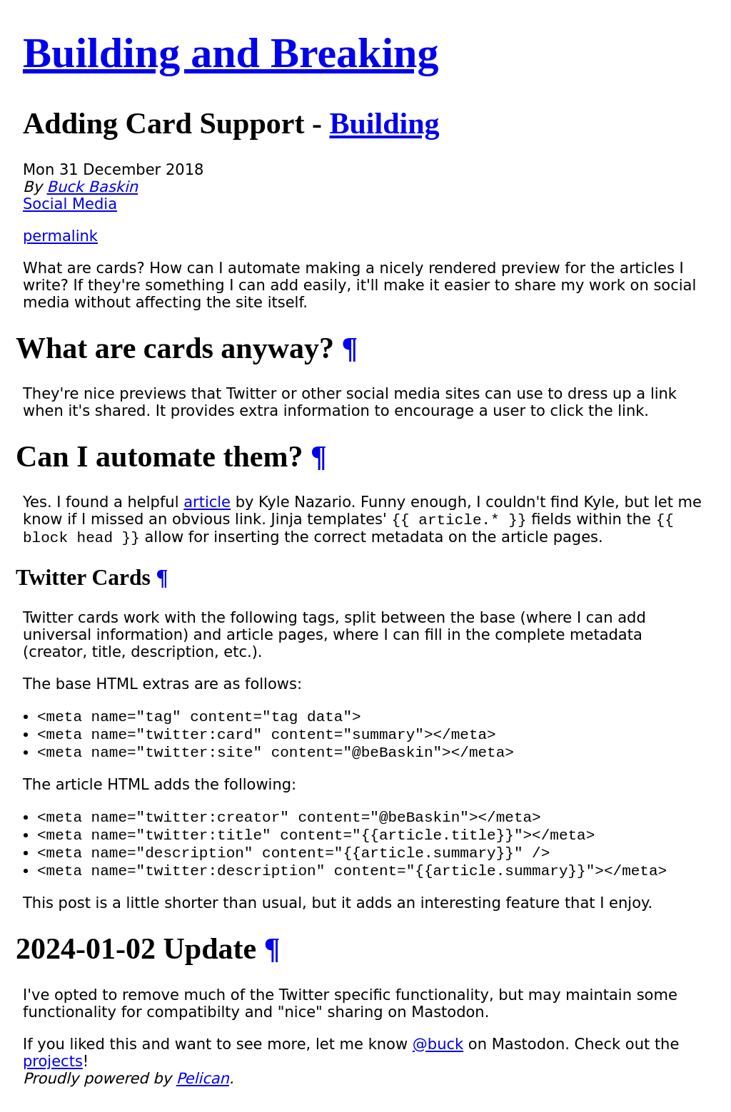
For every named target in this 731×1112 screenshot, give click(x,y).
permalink (60, 236)
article (207, 502)
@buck (438, 1063)
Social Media (70, 204)
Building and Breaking (230, 52)
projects (53, 1080)
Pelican (202, 1097)
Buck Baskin (92, 186)
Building (384, 123)
